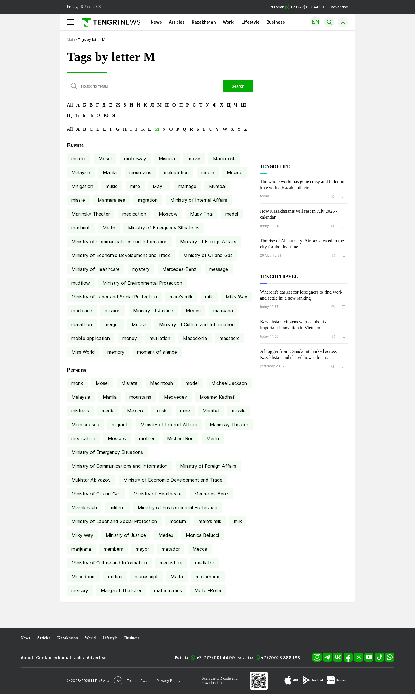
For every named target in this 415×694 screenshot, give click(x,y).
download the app (216, 683)
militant (117, 507)
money (129, 338)
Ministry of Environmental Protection (142, 283)
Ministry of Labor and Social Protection (114, 297)
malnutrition (176, 172)
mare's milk (181, 297)
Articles (177, 22)
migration (148, 200)
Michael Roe (180, 438)
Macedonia (195, 338)
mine (135, 186)
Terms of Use (138, 680)
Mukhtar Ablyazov (91, 480)
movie (194, 158)
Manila (110, 172)
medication (134, 214)
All (70, 104)
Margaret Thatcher (121, 590)
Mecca (139, 324)
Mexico (235, 172)
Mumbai (217, 186)
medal (231, 214)
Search (238, 86)
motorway (135, 158)
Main (71, 39)
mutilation (160, 338)
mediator (204, 563)
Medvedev (175, 397)
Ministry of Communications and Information (119, 241)
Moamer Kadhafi (217, 397)
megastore (171, 563)
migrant (120, 424)
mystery (141, 269)
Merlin (109, 228)
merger (112, 324)
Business (276, 22)
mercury (79, 590)
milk (209, 297)
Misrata (167, 158)
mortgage (81, 310)
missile (78, 200)
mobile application (90, 338)
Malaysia (80, 172)
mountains (140, 172)
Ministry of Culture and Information (197, 324)
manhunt (80, 228)
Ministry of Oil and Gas (208, 255)
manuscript (146, 576)
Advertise (339, 7)
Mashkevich (84, 507)
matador (171, 549)
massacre (230, 338)
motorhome (208, 576)
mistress (80, 411)
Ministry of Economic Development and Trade (121, 255)
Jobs (79, 657)
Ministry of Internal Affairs (198, 200)
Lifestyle (251, 22)
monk (77, 383)
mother (146, 438)
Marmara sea (111, 200)
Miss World (83, 352)
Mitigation (82, 186)
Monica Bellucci (202, 535)
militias (115, 576)
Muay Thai (201, 214)
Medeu (193, 310)
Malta (177, 576)
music (112, 186)
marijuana (223, 310)
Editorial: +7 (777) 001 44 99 (296, 7)
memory (115, 352)
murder (78, 158)
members (113, 549)
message (218, 269)
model (192, 383)
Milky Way (236, 297)
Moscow (168, 214)
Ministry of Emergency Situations (163, 228)
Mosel (105, 158)
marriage (187, 186)
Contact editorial (53, 657)
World (229, 22)
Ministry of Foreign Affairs (208, 241)
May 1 (159, 186)
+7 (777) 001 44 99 (215, 657)
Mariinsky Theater (90, 214)
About (27, 657)
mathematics (168, 590)
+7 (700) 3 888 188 (280, 657)
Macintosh (224, 158)
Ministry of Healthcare (95, 269)
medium (178, 521)
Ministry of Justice (153, 310)
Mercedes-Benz (179, 269)
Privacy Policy (168, 680)
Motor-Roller (208, 590)
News (156, 22)
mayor (142, 549)
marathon (81, 324)
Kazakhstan (204, 22)
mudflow (80, 283)
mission (112, 310)
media (207, 172)
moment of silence (157, 352)
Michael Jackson (229, 383)
